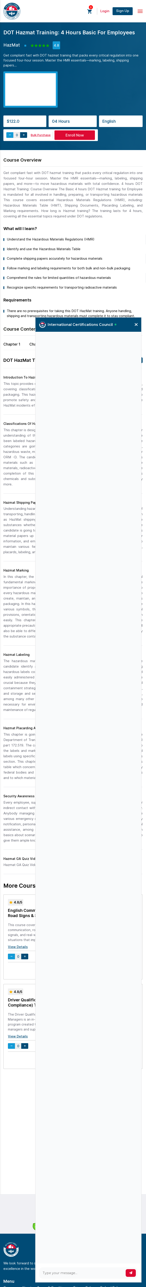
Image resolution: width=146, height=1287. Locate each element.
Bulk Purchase (41, 135)
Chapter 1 (11, 344)
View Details (18, 947)
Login (104, 11)
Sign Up (122, 11)
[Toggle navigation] (140, 11)
